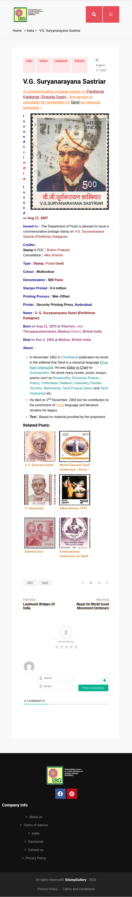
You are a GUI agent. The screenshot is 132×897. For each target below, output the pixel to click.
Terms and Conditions (79, 889)
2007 (30, 582)
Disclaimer (36, 842)
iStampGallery (75, 880)
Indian (43, 60)
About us (35, 817)
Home (17, 31)
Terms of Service (36, 825)
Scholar (79, 60)
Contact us (36, 850)
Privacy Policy (36, 858)
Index (36, 833)
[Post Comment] (93, 688)
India (30, 31)
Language (61, 60)
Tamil (60, 405)
